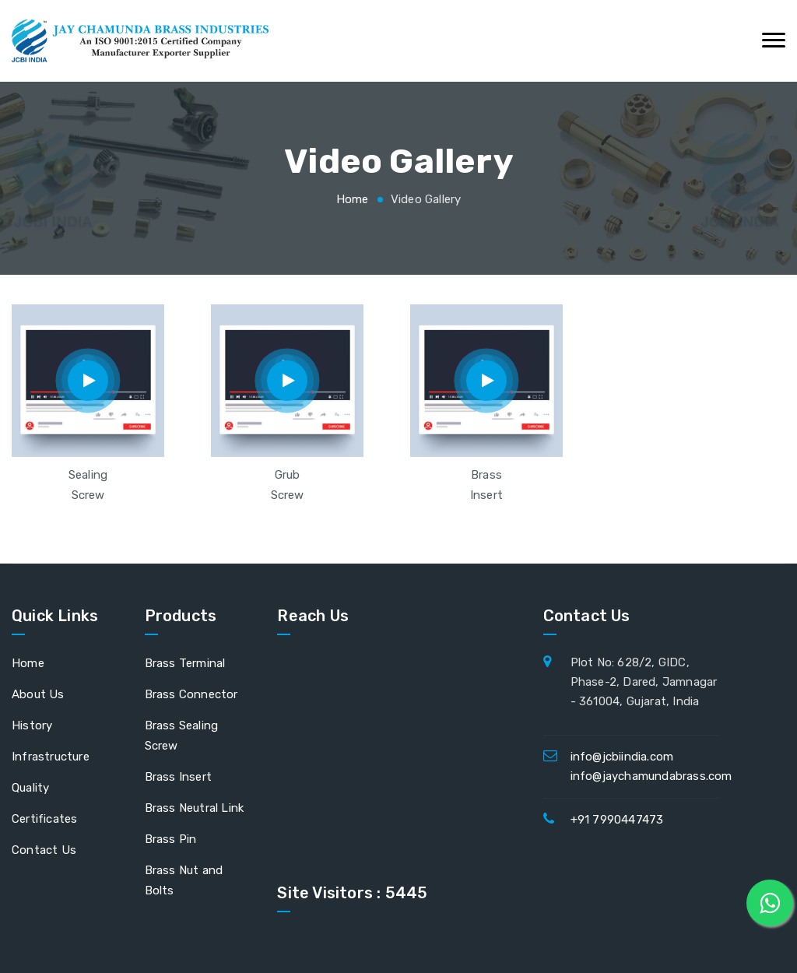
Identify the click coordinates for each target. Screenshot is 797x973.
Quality (30, 788)
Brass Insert (178, 777)
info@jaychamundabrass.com (651, 776)
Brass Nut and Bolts (184, 880)
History (32, 725)
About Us (38, 694)
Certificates (44, 819)
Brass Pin (171, 839)
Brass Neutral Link (194, 808)
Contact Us (44, 850)
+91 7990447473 (617, 820)
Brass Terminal (185, 663)
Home (352, 199)
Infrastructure (51, 757)
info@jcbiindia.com (622, 757)
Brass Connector (191, 694)
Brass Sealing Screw (182, 735)
